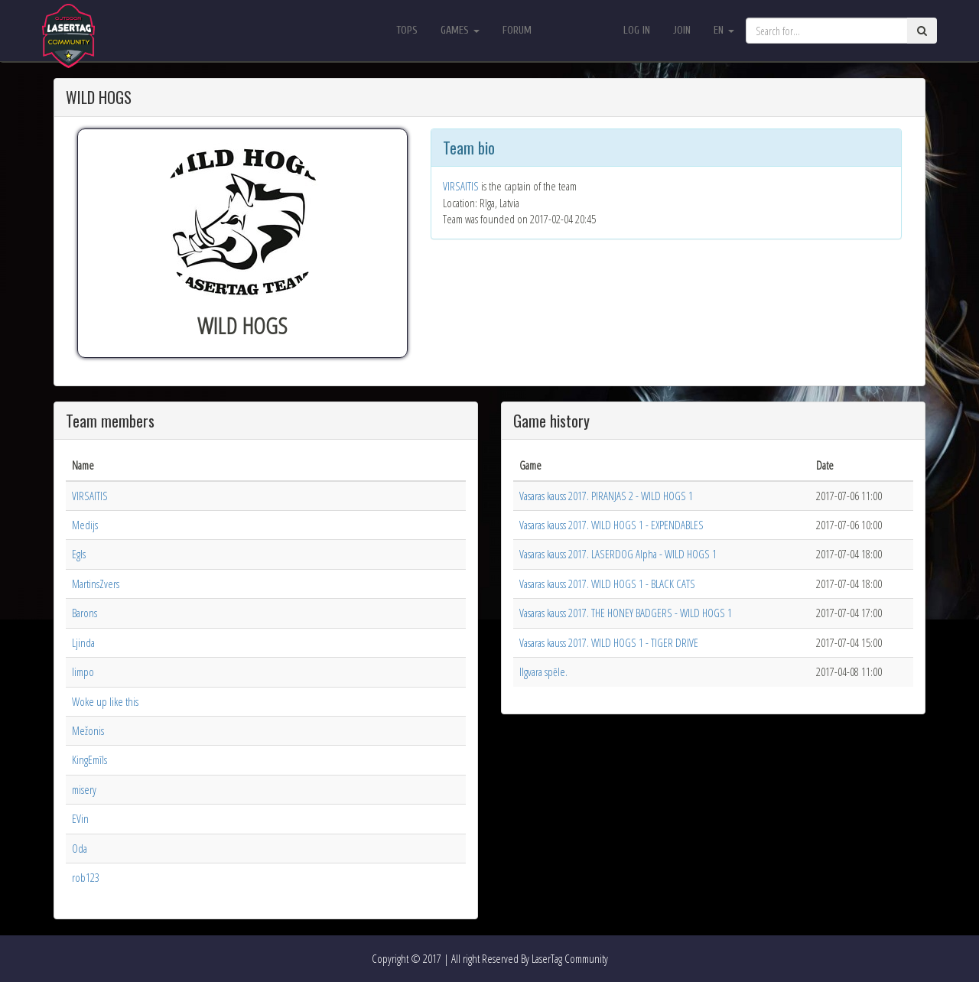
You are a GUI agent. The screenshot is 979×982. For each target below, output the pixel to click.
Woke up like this (105, 701)
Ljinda (83, 642)
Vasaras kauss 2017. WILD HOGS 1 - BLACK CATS (607, 583)
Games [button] (460, 30)
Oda (79, 848)
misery (84, 789)
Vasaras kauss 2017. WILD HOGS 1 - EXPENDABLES (611, 524)
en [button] (724, 30)
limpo (83, 671)
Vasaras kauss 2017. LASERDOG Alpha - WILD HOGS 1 (618, 553)
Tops (407, 30)
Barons (84, 612)
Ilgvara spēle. (543, 671)
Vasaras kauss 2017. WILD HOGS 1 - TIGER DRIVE (608, 642)
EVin (80, 818)
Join (682, 30)
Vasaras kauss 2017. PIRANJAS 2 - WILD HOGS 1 (606, 495)
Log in (636, 30)
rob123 (85, 877)
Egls (79, 553)
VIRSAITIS (461, 185)
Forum (517, 30)
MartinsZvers (95, 583)
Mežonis (88, 730)
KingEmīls (89, 759)
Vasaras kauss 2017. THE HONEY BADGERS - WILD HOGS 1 (625, 612)
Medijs (85, 524)
